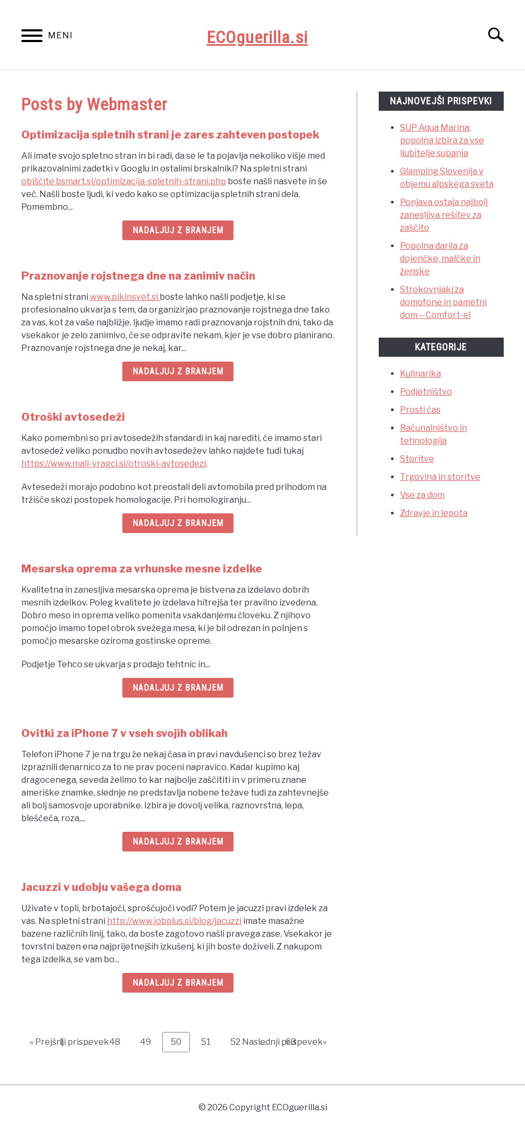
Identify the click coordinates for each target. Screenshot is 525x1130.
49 (149, 1041)
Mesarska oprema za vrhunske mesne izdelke (141, 568)
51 (210, 1041)
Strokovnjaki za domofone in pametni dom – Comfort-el (443, 302)
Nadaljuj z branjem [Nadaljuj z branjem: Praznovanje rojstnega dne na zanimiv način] (177, 371)
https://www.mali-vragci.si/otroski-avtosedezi (113, 463)
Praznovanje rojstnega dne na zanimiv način (138, 275)
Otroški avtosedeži (73, 417)
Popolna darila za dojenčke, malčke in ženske (440, 258)
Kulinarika (420, 374)
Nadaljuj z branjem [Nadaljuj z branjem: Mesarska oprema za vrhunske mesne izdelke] (177, 688)
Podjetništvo (426, 392)
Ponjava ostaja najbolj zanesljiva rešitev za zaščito (444, 215)
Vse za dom (422, 495)
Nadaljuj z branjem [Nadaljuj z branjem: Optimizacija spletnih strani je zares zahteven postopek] (177, 230)
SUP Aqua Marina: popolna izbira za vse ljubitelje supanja (442, 140)
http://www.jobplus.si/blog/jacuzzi (174, 921)
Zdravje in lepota (434, 513)
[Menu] (32, 37)
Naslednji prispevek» (284, 1042)
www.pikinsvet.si (125, 297)
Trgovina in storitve (440, 477)
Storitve (417, 459)
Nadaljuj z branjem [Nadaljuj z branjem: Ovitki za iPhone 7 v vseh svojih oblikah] (177, 842)
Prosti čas (420, 410)
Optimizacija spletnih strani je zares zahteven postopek (170, 134)
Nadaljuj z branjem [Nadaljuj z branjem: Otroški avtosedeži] (177, 523)
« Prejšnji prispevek (69, 1042)
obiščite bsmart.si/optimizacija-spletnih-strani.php (123, 181)
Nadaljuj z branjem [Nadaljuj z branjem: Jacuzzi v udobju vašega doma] (177, 983)
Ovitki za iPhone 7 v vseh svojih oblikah (124, 733)
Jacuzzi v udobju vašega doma (101, 887)
